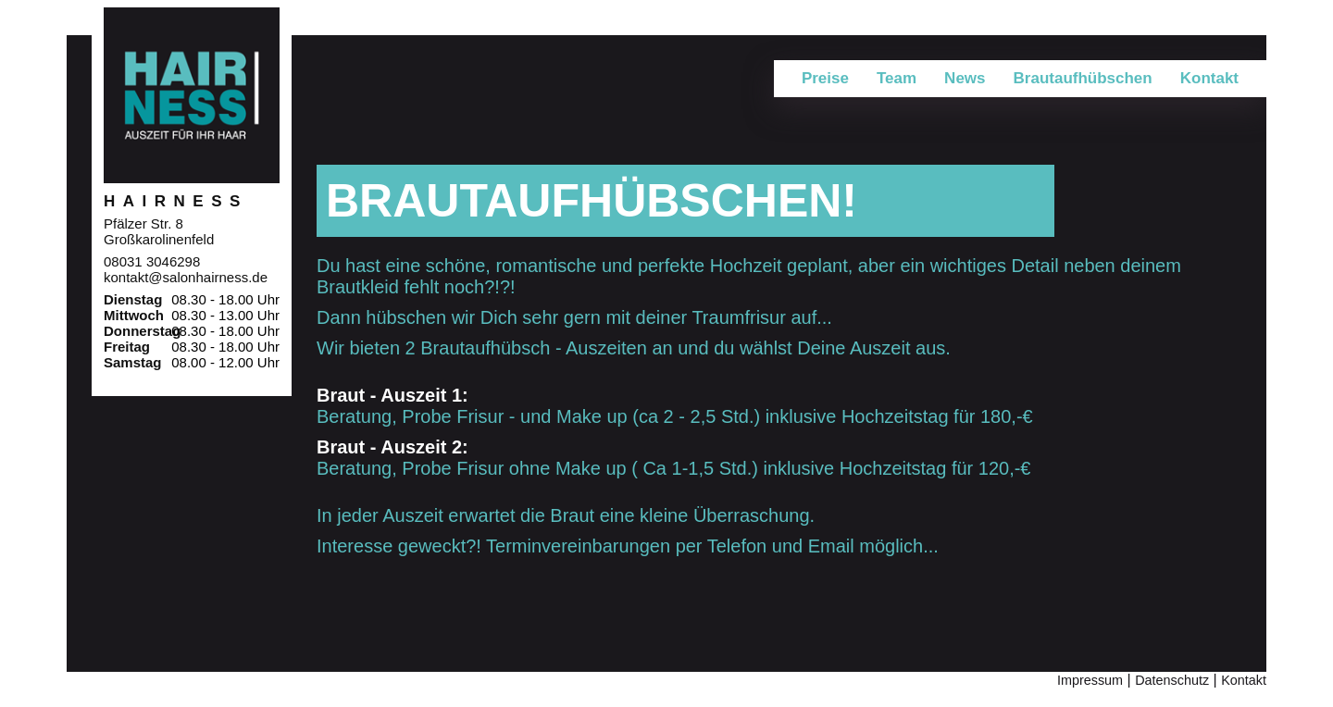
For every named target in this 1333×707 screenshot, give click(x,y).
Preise (825, 78)
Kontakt (1243, 680)
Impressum (1090, 680)
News (964, 78)
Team (896, 78)
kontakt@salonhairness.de (186, 277)
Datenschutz (1172, 680)
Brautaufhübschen (1083, 78)
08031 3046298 (152, 261)
